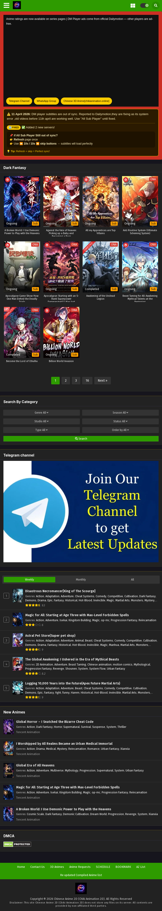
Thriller (121, 727)
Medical (51, 748)
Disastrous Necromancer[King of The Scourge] (60, 591)
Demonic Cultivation (76, 814)
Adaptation (52, 596)
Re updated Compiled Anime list (81, 875)
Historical (71, 600)
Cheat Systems (84, 596)
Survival (86, 727)
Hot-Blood (85, 600)
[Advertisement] (81, 62)
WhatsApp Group (46, 101)
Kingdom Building (80, 620)
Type (41, 430)
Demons (30, 600)
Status (120, 421)
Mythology (71, 770)
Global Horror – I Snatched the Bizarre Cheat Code (54, 722)
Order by (120, 430)
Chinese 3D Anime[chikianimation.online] (86, 101)
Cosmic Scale (35, 814)
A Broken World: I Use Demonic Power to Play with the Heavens (63, 809)
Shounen (71, 668)
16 (87, 381)
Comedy (101, 596)
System (83, 668)
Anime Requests (80, 867)
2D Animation (44, 664)
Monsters (137, 600)
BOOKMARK (123, 867)
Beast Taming (77, 664)
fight (58, 692)
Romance (93, 748)
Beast (88, 640)
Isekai (63, 620)
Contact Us (37, 867)
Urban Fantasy (116, 668)
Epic (50, 600)
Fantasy (59, 600)
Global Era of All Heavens (35, 765)
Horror (58, 727)
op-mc (105, 620)
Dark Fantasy (147, 596)
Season (120, 413)
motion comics (122, 664)
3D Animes (57, 867)
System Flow (97, 668)
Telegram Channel (19, 101)
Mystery (149, 600)
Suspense (98, 727)
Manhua (114, 645)
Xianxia (125, 748)
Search (81, 439)
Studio (41, 421)
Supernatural (71, 727)
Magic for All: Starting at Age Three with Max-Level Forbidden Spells (77, 615)
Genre (41, 413)
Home (21, 867)
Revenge (58, 668)
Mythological (142, 664)
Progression (87, 770)
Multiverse (57, 770)
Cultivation (131, 596)
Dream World (98, 814)
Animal (79, 640)
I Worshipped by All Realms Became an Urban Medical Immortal (64, 744)
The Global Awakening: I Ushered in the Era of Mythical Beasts (72, 659)
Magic (110, 600)
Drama (42, 600)
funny (66, 692)
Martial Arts (122, 600)
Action (40, 596)
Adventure (67, 596)
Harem (75, 692)
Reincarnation (147, 620)
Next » (102, 381)
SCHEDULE (103, 867)
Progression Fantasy (124, 620)
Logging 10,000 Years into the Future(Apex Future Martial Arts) (72, 683)
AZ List (140, 867)
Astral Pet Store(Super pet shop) (50, 636)
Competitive (115, 596)
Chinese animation (99, 664)
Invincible (99, 600)
